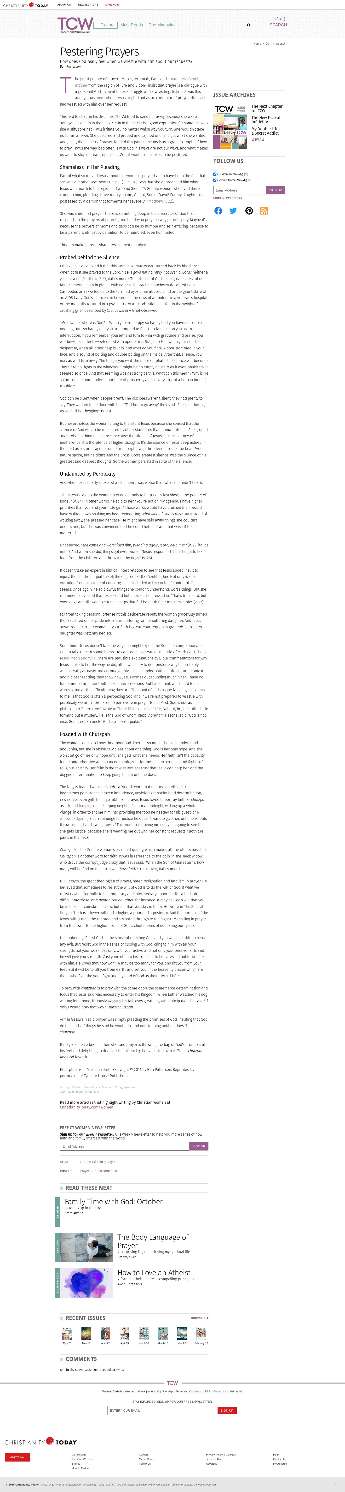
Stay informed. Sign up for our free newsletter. (172, 1401)
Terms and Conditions (189, 1391)
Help (276, 1454)
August (280, 44)
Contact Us (220, 1391)
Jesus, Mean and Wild (78, 658)
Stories (76, 1463)
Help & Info (236, 1391)
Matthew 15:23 (94, 279)
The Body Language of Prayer (152, 1241)
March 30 (143, 1343)
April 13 (124, 1343)
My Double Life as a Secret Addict (267, 131)
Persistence (97, 1162)
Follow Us (145, 1463)
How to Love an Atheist (153, 1272)
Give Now (112, 4)
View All (258, 139)
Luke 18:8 (149, 869)
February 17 (201, 1343)
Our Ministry (79, 1454)
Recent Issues (85, 1318)
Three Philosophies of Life (139, 709)
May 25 (67, 1343)
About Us (64, 4)
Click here (65, 1092)
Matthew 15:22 (160, 201)
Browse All (199, 1318)
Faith (83, 1162)
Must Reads (132, 25)
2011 (268, 44)
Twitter (121, 1369)
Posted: (66, 1171)
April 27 (105, 1343)
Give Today (17, 1457)
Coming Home (232, 180)
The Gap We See (82, 1459)
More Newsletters (227, 198)
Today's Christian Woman (118, 1391)
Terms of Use (214, 1459)
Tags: (64, 1162)
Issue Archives (234, 94)
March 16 (163, 1343)
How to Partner (81, 1468)
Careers (144, 1454)
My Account (280, 1463)
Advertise (211, 1463)
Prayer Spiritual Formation (98, 1171)
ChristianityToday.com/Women (86, 1107)
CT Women (230, 174)
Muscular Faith (99, 1069)
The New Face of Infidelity (266, 120)
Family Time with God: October (113, 1201)
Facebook (105, 1369)
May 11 (86, 1343)
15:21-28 (129, 182)
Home (257, 44)
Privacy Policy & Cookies (221, 1454)
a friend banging (78, 806)
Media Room (146, 1459)
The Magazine (162, 25)
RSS (207, 1391)
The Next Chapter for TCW (267, 108)
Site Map (167, 1391)
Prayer (111, 1162)
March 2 (182, 1343)
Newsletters (88, 4)
